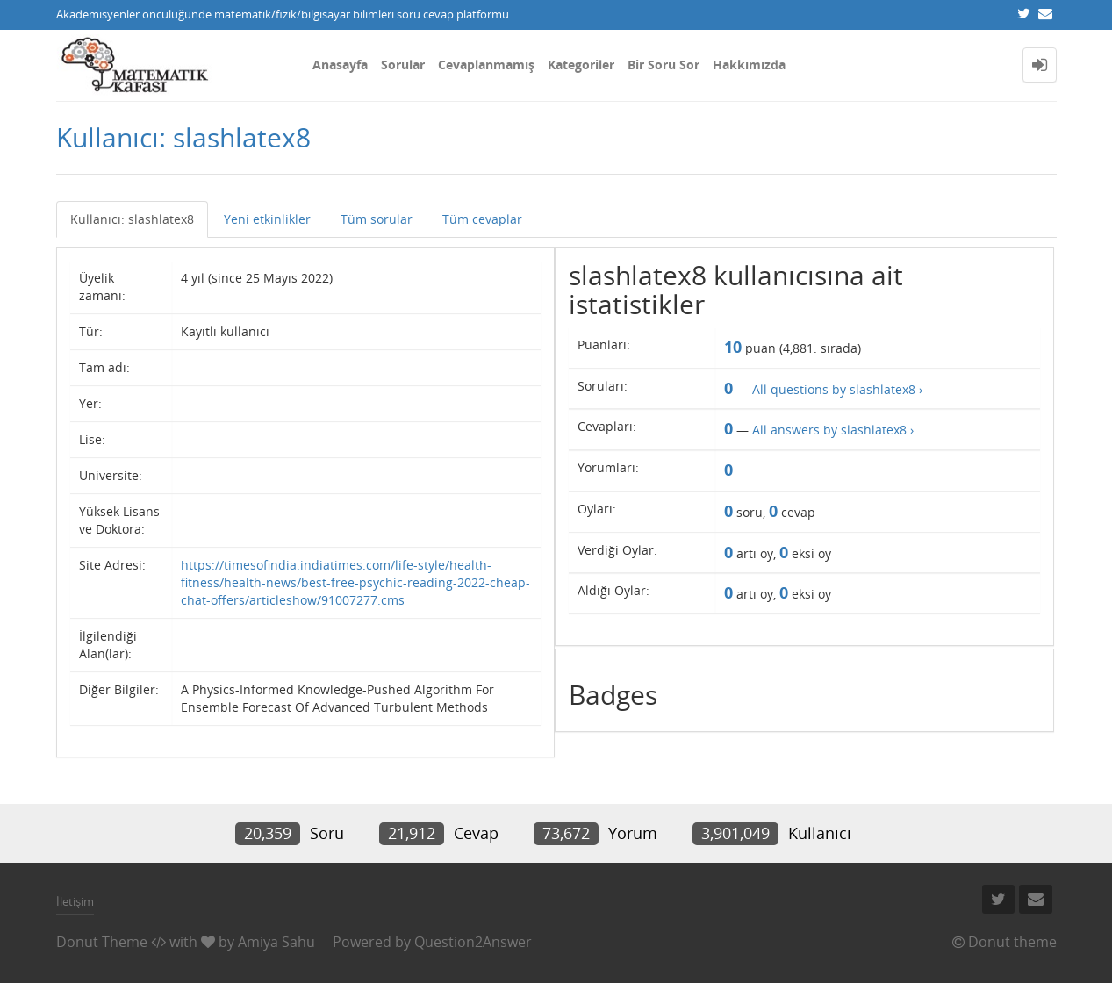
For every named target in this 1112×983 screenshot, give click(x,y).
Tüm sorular (377, 219)
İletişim (75, 901)
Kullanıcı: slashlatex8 (132, 219)
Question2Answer (473, 941)
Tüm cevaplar (482, 219)
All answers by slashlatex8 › (833, 429)
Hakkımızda (749, 64)
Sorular (403, 64)
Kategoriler (581, 64)
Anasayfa (340, 64)
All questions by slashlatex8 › (837, 389)
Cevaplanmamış (486, 64)
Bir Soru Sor (663, 64)
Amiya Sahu (276, 941)
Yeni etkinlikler (267, 219)
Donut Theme (101, 941)
